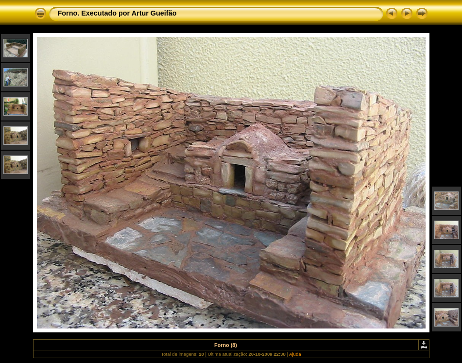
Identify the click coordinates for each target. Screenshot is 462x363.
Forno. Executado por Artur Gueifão (117, 13)
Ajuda (295, 354)
